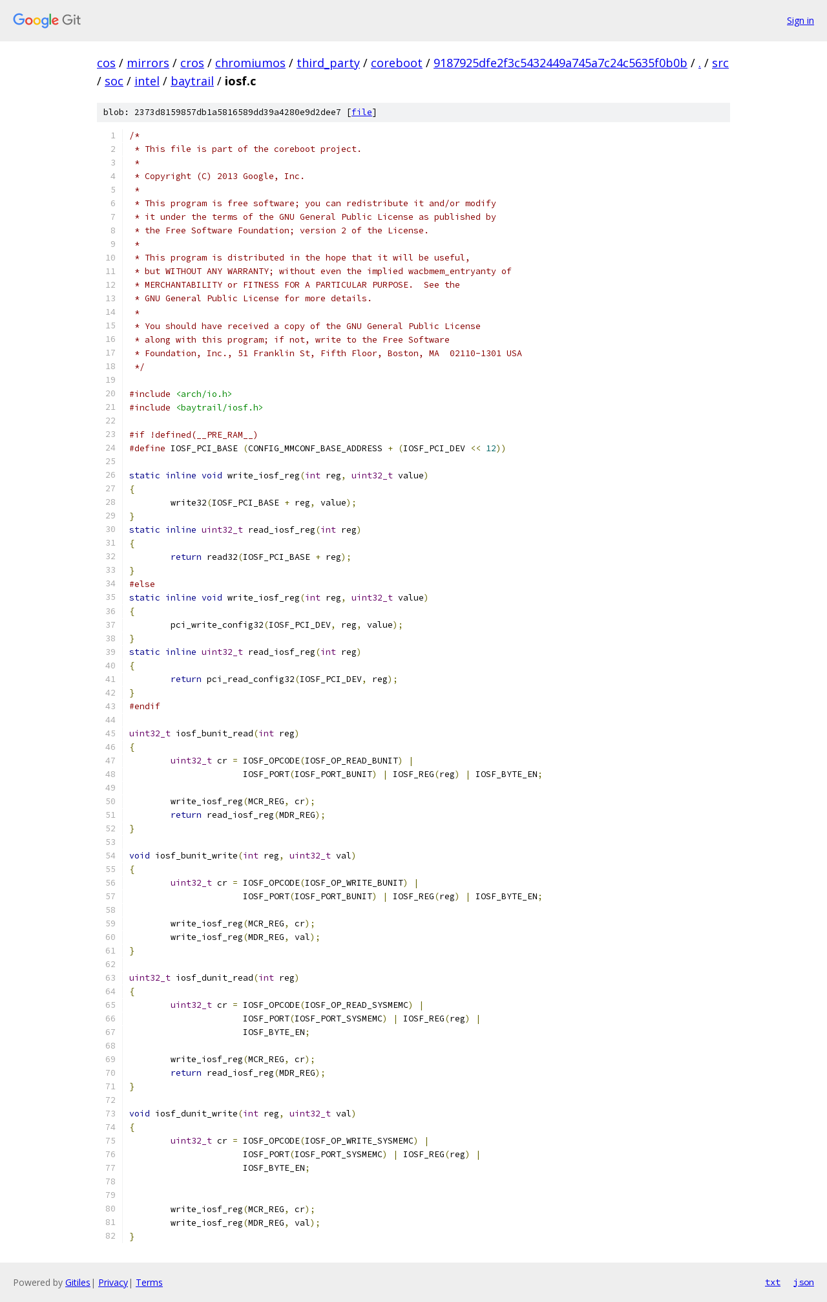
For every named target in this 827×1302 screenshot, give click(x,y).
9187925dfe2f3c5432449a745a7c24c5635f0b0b (560, 62)
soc (114, 81)
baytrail (192, 81)
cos (106, 62)
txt (772, 1282)
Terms (149, 1282)
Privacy (113, 1282)
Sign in (800, 20)
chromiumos (250, 62)
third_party (328, 62)
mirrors (148, 62)
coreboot (397, 62)
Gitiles (77, 1282)
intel (147, 81)
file (361, 112)
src (720, 62)
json (803, 1282)
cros (192, 62)
